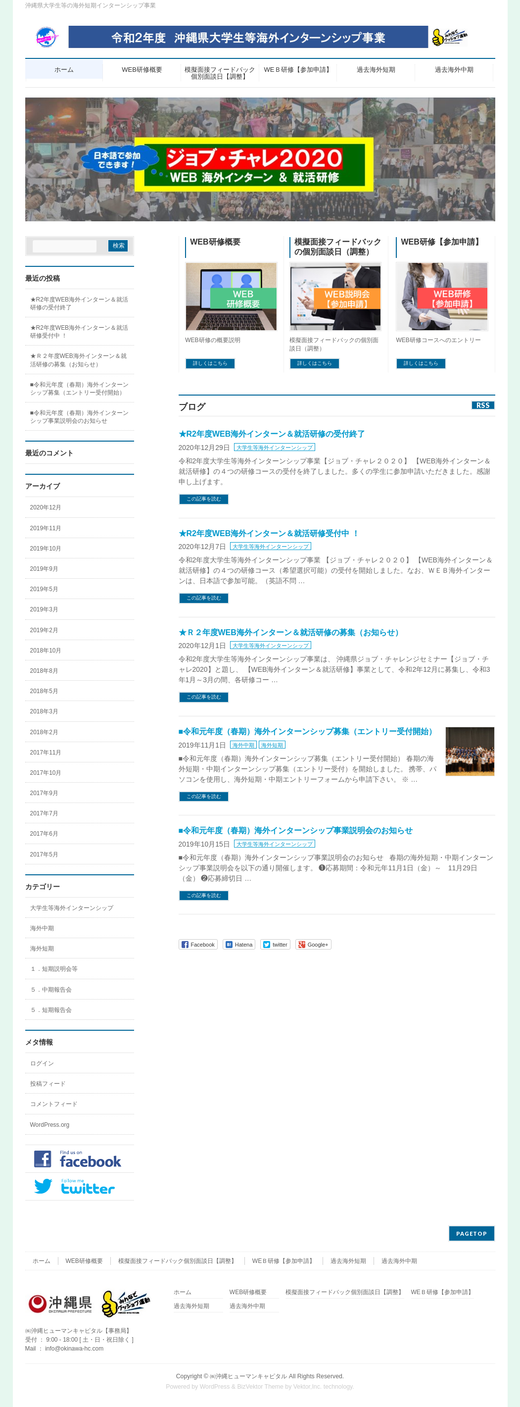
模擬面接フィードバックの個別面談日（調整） (337, 247)
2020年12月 (46, 507)
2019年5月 (44, 589)
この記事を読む (204, 499)
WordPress (215, 1386)
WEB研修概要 (215, 242)
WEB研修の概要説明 (212, 340)
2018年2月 (44, 732)
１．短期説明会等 (54, 968)
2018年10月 (46, 650)
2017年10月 (46, 772)
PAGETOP (471, 1233)
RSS (483, 405)
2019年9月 (44, 568)
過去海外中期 (399, 1260)
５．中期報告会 (51, 989)
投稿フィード (48, 1083)
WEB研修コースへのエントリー (438, 340)
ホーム (41, 1260)
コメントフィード (54, 1104)
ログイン (42, 1063)
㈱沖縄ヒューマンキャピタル (248, 1376)
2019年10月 (46, 548)
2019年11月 (46, 528)
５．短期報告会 (51, 1009)
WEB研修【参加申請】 (441, 242)
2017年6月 (44, 833)
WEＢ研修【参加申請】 (283, 1260)
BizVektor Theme (260, 1386)
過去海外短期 (348, 1260)
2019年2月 (44, 630)
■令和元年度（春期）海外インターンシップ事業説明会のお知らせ (296, 830)
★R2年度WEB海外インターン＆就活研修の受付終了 (272, 434)
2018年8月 (44, 670)
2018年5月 (44, 691)
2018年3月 (44, 711)
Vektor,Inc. (307, 1386)
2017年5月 (44, 854)
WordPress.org (50, 1124)
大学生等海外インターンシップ (274, 448)
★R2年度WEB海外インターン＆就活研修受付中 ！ (269, 533)
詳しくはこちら (210, 363)
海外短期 (272, 745)
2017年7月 (44, 813)
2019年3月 (44, 609)
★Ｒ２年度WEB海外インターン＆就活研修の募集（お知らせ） (291, 632)
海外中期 (243, 745)
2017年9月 (44, 793)
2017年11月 (46, 752)
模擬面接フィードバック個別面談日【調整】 (177, 1260)
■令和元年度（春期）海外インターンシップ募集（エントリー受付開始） (308, 731)
